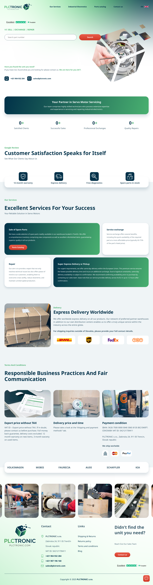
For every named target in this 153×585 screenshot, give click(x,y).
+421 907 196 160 (53, 561)
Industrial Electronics (77, 6)
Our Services (55, 6)
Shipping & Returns (87, 536)
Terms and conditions (88, 546)
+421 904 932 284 (17, 78)
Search (90, 37)
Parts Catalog (18, 247)
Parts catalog (100, 6)
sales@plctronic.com (42, 78)
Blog (80, 551)
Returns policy (84, 541)
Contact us (118, 6)
